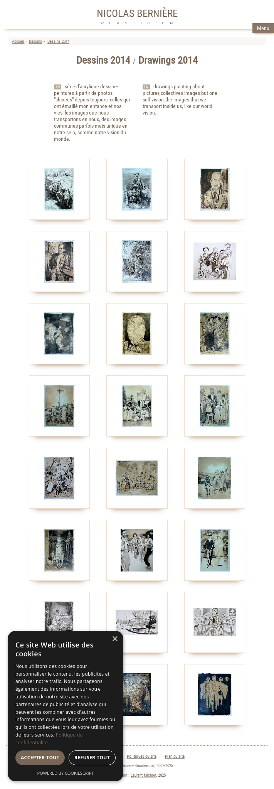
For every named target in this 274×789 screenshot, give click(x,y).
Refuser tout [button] (92, 757)
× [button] (115, 639)
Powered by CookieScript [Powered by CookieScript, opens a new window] (65, 773)
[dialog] (65, 706)
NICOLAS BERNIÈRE (137, 13)
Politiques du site (141, 756)
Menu (263, 28)
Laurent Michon (143, 775)
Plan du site (175, 756)
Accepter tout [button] (40, 757)
